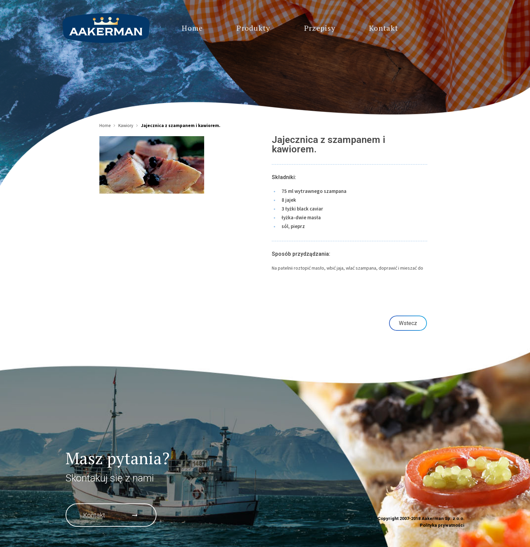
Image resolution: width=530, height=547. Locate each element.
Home (105, 125)
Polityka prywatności (442, 525)
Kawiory (125, 125)
